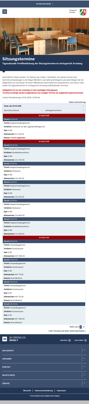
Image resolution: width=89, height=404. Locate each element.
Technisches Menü (43, 4)
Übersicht (27, 391)
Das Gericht (8, 351)
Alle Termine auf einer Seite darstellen (66, 331)
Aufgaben (6, 359)
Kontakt (6, 367)
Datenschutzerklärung (44, 391)
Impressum (61, 391)
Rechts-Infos (8, 375)
